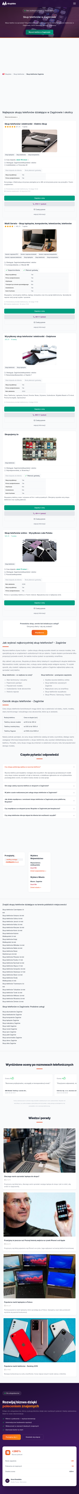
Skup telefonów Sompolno (11, 969)
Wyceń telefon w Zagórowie (39, 32)
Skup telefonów (19, 74)
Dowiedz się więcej (33, 1437)
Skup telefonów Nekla (9, 948)
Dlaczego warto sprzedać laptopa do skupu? (21, 1176)
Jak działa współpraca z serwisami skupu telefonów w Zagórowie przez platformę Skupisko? (35, 800)
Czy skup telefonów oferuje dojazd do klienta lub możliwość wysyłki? (30, 815)
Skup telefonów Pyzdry (10, 960)
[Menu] (74, 3)
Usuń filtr (33, 868)
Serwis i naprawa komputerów (48, 254)
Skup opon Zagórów (9, 1032)
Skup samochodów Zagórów (12, 1037)
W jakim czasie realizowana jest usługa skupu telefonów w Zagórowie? (31, 792)
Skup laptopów (9, 155)
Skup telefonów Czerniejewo (12, 909)
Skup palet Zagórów (9, 1035)
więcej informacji (39, 214)
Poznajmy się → (11, 1437)
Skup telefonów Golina (10, 918)
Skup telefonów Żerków (10, 1001)
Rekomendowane (11, 117)
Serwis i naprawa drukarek (28, 254)
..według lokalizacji (12, 862)
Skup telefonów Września (11, 998)
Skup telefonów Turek (9, 992)
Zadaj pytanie (39, 209)
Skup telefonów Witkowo (10, 995)
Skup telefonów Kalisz (9, 924)
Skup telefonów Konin (9, 930)
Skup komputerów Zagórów (11, 1017)
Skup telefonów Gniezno (10, 915)
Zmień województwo (37, 871)
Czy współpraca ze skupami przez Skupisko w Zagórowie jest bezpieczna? (32, 809)
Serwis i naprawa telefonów (13, 257)
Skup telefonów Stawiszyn (11, 972)
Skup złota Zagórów (9, 1043)
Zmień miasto (35, 887)
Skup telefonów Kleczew (10, 927)
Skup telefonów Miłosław (10, 945)
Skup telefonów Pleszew (10, 957)
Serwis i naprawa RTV (11, 254)
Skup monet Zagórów (9, 1029)
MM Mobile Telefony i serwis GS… (16, 1090)
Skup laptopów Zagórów (10, 1020)
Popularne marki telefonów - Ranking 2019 (21, 1366)
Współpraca (39, 633)
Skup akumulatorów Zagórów (12, 1012)
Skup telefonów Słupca (10, 966)
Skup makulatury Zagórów (11, 1023)
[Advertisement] (39, 54)
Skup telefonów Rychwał (10, 963)
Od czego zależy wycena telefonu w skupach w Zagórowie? (27, 786)
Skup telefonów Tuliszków (11, 989)
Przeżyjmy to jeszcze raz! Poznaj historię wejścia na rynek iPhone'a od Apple (34, 1240)
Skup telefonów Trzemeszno (12, 984)
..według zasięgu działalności (11, 860)
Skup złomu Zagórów (9, 1040)
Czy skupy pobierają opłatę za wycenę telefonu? (23, 767)
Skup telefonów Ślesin (9, 975)
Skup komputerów (33, 155)
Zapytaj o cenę (39, 198)
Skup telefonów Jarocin (10, 921)
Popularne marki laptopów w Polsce (18, 1302)
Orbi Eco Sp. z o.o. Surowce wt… (67, 1090)
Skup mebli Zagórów (9, 1026)
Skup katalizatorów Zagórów (12, 1014)
